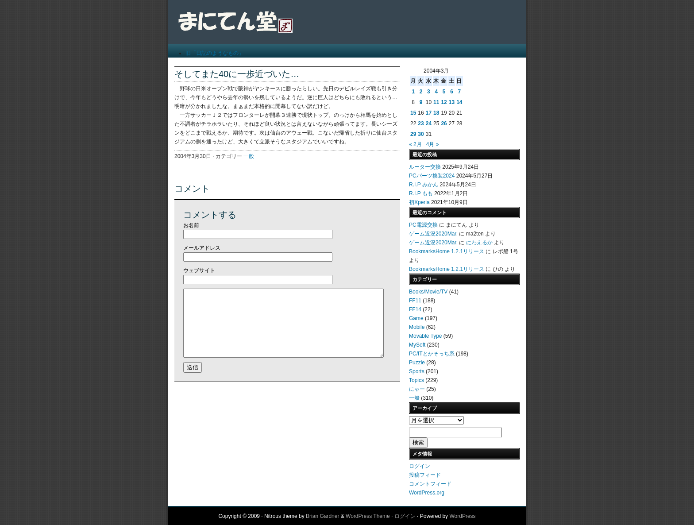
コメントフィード (430, 484)
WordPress (462, 516)
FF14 (415, 309)
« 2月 (415, 144)
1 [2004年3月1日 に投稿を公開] (413, 92)
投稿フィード (425, 475)
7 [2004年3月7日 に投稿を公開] (459, 92)
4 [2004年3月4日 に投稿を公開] (436, 92)
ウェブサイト (199, 270)
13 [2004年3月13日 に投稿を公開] (452, 102)
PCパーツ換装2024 (432, 176)
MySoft (417, 345)
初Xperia (419, 202)
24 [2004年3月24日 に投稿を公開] (429, 123)
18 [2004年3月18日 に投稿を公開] (436, 113)
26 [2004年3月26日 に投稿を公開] (444, 123)
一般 (248, 156)
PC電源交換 (423, 225)
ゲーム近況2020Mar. (433, 234)
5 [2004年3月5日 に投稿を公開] (444, 92)
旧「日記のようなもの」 (214, 53)
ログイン (419, 466)
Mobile (416, 327)
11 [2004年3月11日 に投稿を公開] (436, 102)
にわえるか (479, 242)
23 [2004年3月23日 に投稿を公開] (421, 123)
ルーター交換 (425, 167)
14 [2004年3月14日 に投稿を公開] (459, 102)
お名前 (191, 225)
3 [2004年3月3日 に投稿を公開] (428, 92)
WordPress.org (426, 493)
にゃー (417, 389)
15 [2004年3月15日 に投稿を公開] (413, 113)
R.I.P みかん (423, 184)
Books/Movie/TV (428, 292)
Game (416, 318)
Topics (416, 380)
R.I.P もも (421, 193)
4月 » (432, 144)
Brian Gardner (322, 516)
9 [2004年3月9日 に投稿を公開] (421, 102)
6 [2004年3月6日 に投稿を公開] (451, 92)
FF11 (415, 300)
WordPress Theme (368, 516)
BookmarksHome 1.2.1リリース (446, 251)
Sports (416, 371)
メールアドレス (201, 248)
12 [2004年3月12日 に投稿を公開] (444, 102)
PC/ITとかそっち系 (432, 354)
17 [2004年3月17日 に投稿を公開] (429, 113)
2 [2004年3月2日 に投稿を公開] (421, 92)
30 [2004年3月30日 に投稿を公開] (421, 134)
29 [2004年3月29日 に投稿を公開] (413, 134)
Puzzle (417, 362)
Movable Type (425, 336)
